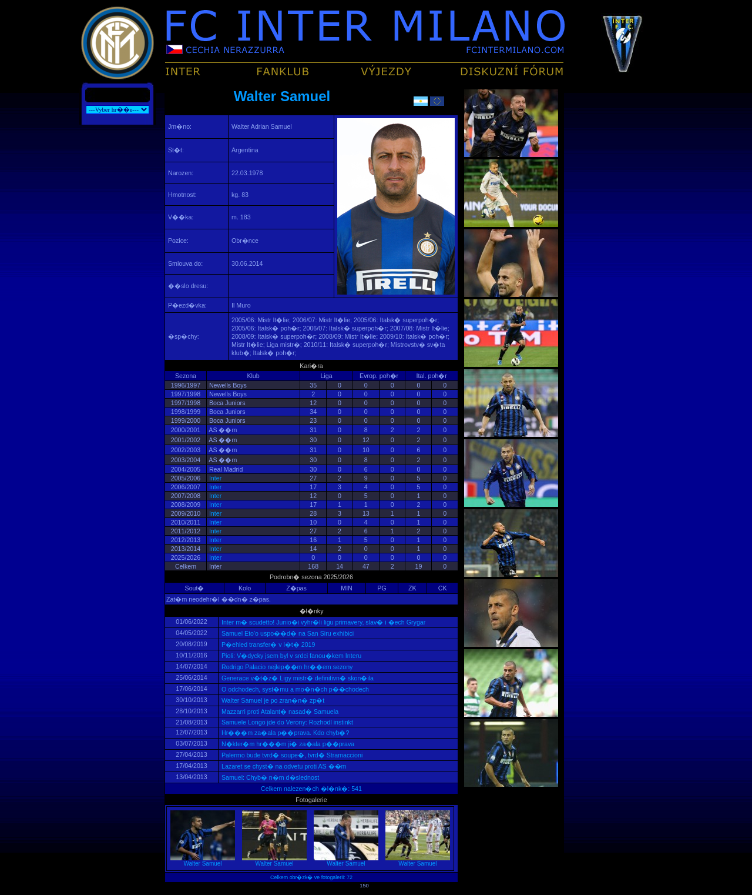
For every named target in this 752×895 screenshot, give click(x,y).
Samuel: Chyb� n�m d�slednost (269, 777)
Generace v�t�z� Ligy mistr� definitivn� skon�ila (297, 678)
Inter (215, 478)
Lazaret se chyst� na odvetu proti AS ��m (283, 766)
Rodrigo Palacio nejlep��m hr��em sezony (286, 666)
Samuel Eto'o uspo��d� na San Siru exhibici (287, 633)
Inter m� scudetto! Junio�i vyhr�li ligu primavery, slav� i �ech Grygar (322, 622)
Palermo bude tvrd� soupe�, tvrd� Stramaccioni (291, 755)
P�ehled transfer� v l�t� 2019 (267, 644)
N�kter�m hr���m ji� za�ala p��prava (287, 743)
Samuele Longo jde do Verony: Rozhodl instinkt (286, 722)
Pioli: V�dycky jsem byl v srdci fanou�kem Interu (290, 655)
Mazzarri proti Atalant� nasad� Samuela (279, 711)
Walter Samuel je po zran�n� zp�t (272, 700)
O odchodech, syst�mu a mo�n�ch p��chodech (294, 689)
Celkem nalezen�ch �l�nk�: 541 (311, 788)
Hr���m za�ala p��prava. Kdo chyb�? (284, 732)
